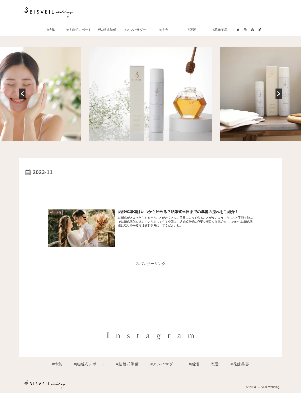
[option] (150, 94)
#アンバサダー (163, 364)
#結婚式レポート (89, 364)
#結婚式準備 (127, 364)
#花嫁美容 (240, 364)
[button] (22, 94)
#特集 (57, 364)
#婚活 (194, 364)
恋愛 (215, 364)
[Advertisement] (150, 188)
